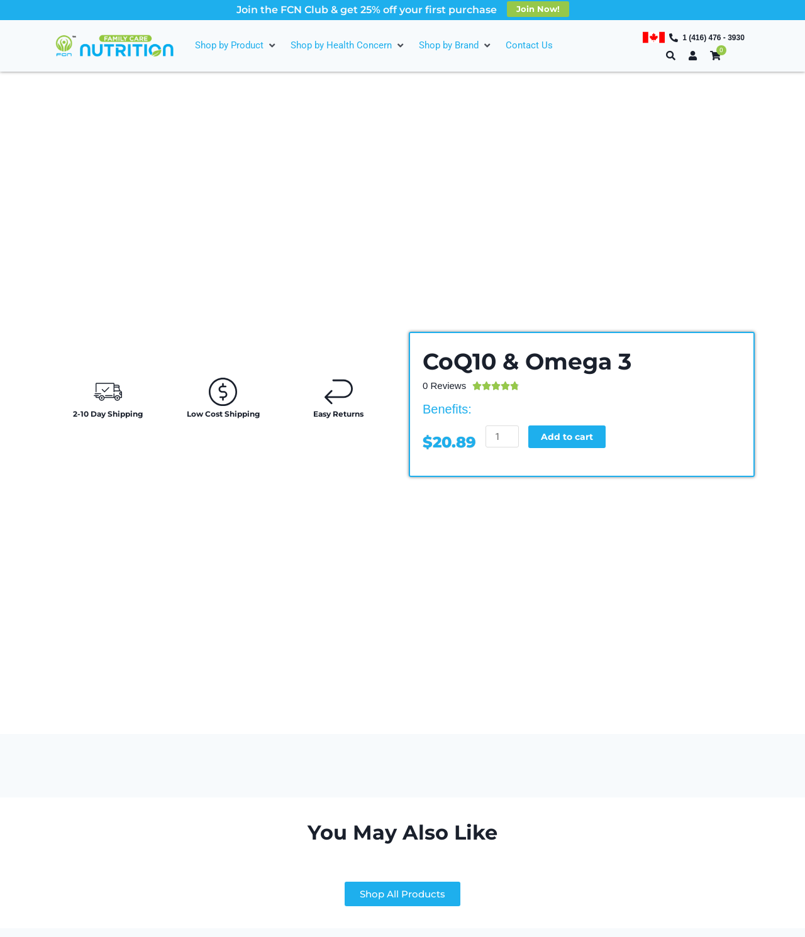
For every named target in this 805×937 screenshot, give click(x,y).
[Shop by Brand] (456, 46)
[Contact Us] (529, 46)
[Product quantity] (502, 436)
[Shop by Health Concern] (348, 46)
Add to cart (568, 436)
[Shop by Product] (236, 46)
